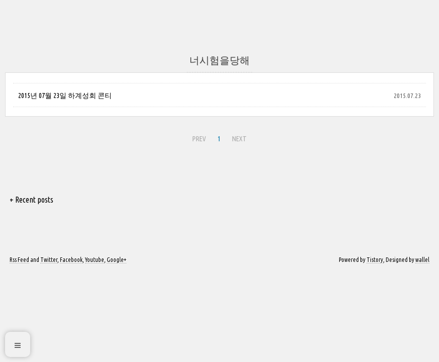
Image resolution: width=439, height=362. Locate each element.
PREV (199, 139)
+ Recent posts (31, 199)
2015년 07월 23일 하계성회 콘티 (65, 96)
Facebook (71, 259)
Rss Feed (19, 259)
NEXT (239, 139)
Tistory (375, 259)
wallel (422, 259)
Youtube (94, 259)
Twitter (48, 259)
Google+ (116, 259)
